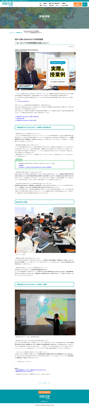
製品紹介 (45, 3)
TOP (41, 3)
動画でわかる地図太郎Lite (54, 3)
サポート (57, 5)
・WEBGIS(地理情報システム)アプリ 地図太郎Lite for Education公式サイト (31, 370)
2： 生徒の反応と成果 (19, 118)
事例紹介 (64, 3)
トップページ (12, 32)
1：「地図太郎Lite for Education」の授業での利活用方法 (27, 116)
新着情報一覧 (19, 32)
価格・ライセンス (43, 5)
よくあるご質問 (64, 5)
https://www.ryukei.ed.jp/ (23, 101)
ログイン (85, 4)
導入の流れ (51, 5)
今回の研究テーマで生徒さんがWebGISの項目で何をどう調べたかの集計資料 (35, 167)
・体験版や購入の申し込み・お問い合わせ (24, 371)
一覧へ (44, 383)
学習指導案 (21, 165)
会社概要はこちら (44, 401)
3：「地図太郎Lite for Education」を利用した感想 (25, 120)
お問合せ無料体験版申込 (77, 4)
